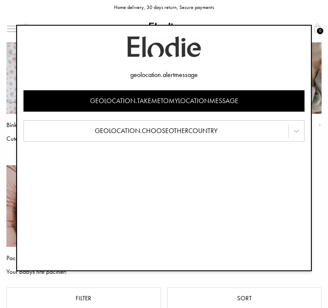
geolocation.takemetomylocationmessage (164, 100)
